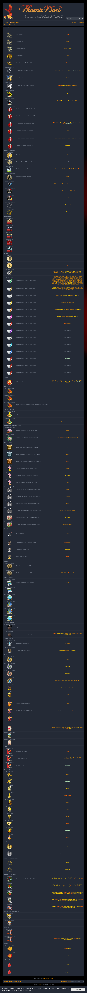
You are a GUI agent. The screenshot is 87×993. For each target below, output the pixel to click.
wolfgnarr (74, 265)
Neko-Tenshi (79, 122)
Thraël (67, 77)
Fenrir (62, 278)
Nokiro (67, 482)
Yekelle (72, 302)
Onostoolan (75, 168)
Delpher (59, 138)
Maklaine (69, 138)
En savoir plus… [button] (27, 990)
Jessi (62, 100)
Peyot (60, 282)
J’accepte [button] (78, 989)
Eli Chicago (55, 278)
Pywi (76, 309)
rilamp (71, 183)
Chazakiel (80, 276)
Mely (62, 288)
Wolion (80, 70)
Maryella (74, 280)
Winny (64, 284)
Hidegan (80, 278)
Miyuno (65, 288)
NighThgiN (77, 281)
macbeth (75, 69)
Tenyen (66, 283)
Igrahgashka (59, 279)
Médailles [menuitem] (13, 22)
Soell (67, 197)
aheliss (55, 183)
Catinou (76, 276)
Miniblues (62, 168)
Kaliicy (75, 279)
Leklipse (67, 154)
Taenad (79, 138)
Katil (78, 279)
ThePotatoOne (75, 272)
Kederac (72, 287)
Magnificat (65, 295)
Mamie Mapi (65, 280)
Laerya (67, 130)
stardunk (74, 589)
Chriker (58, 277)
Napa (70, 281)
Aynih (65, 906)
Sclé (78, 295)
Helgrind (67, 55)
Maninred (70, 280)
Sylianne (69, 48)
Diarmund (67, 204)
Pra (74, 680)
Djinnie (73, 277)
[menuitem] (17, 22)
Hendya (58, 69)
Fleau (61, 295)
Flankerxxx (66, 278)
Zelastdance (73, 284)
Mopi (69, 295)
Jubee (72, 279)
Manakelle (79, 69)
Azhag (73, 276)
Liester (57, 280)
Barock (56, 138)
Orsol (73, 138)
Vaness (70, 758)
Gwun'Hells (76, 278)
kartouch (68, 69)
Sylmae (60, 283)
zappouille (68, 284)
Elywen (61, 122)
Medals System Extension (48, 978)
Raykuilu (70, 421)
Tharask (69, 272)
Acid (55, 168)
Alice (60, 276)
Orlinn (57, 282)
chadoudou (64, 85)
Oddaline (59, 70)
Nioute (81, 281)
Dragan (79, 277)
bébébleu (57, 295)
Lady (79, 287)
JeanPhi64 (68, 287)
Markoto (74, 122)
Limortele (61, 280)
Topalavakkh (76, 70)
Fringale (67, 41)
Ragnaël (74, 282)
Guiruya (63, 138)
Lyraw (72, 69)
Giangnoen (71, 278)
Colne (70, 277)
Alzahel (66, 276)
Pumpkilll (70, 282)
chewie (55, 100)
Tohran (74, 183)
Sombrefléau (74, 85)
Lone (81, 287)
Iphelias (66, 279)
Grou (61, 287)
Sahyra (66, 70)
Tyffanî (78, 283)
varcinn (81, 283)
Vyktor (57, 284)
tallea (63, 283)
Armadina (59, 316)
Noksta (53, 282)
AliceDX (63, 276)
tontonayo (65, 886)
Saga (81, 282)
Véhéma (61, 284)
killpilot (76, 287)
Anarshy (54, 287)
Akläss (62, 302)
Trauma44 (74, 283)
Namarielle (66, 168)
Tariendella (70, 70)
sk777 (76, 138)
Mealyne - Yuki (79, 280)
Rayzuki (78, 282)
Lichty (69, 122)
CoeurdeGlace (66, 277)
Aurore (67, 62)
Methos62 (57, 281)
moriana (72, 288)
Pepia (63, 70)
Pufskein (65, 48)
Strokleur (71, 204)
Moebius (69, 288)
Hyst (62, 69)
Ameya (57, 271)
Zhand (77, 284)
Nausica (72, 281)
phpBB (40, 984)
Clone (61, 277)
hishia (53, 279)
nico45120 (55, 70)
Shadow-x (69, 85)
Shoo (69, 108)
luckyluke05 (66, 100)
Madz (71, 122)
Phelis (63, 282)
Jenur (69, 279)
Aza (67, 93)
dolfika (76, 277)
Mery (54, 281)
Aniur (70, 276)
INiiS (63, 279)
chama (58, 287)
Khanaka (81, 279)
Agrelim (54, 276)
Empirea (59, 278)
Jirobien (64, 69)
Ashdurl (67, 34)
